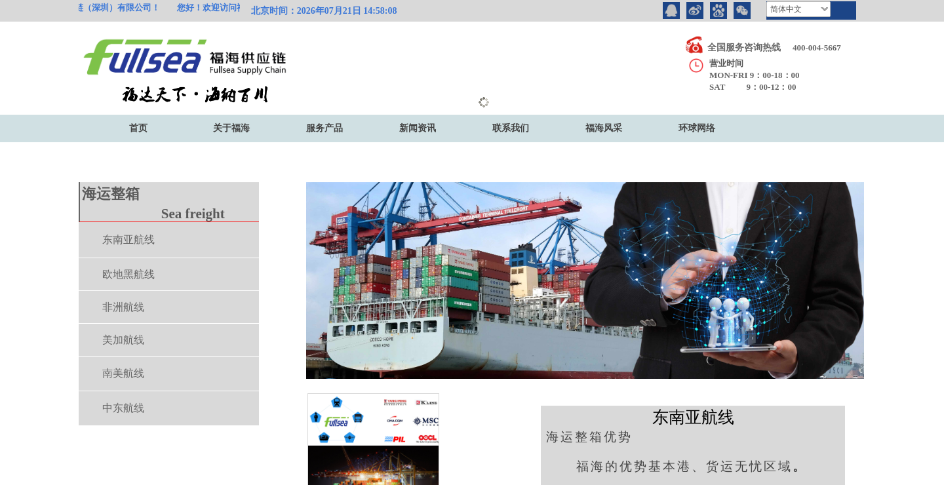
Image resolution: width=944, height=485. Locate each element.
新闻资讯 (417, 128)
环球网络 (696, 128)
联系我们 (510, 128)
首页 (138, 128)
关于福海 (231, 128)
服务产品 (324, 128)
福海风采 (603, 128)
